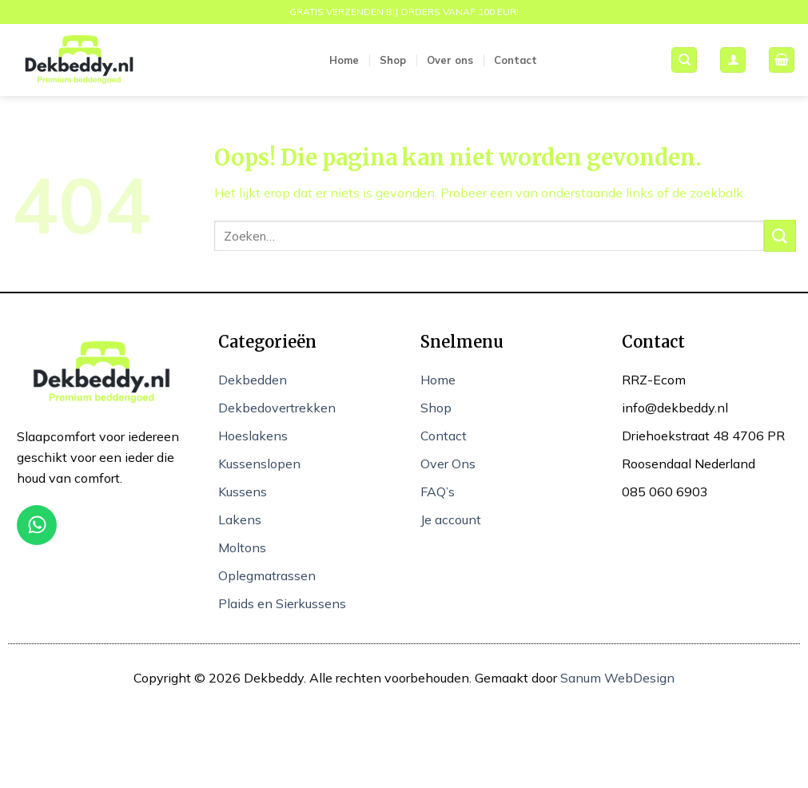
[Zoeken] (684, 60)
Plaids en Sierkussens (282, 603)
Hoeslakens (253, 436)
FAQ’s (437, 491)
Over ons (450, 60)
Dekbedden (252, 380)
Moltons (242, 547)
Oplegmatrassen (267, 575)
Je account (450, 519)
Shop (393, 60)
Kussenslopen (259, 464)
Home (344, 60)
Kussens (242, 491)
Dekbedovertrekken (277, 408)
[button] (733, 60)
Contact (515, 60)
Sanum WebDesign (617, 678)
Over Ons (448, 464)
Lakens (239, 519)
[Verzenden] (780, 235)
